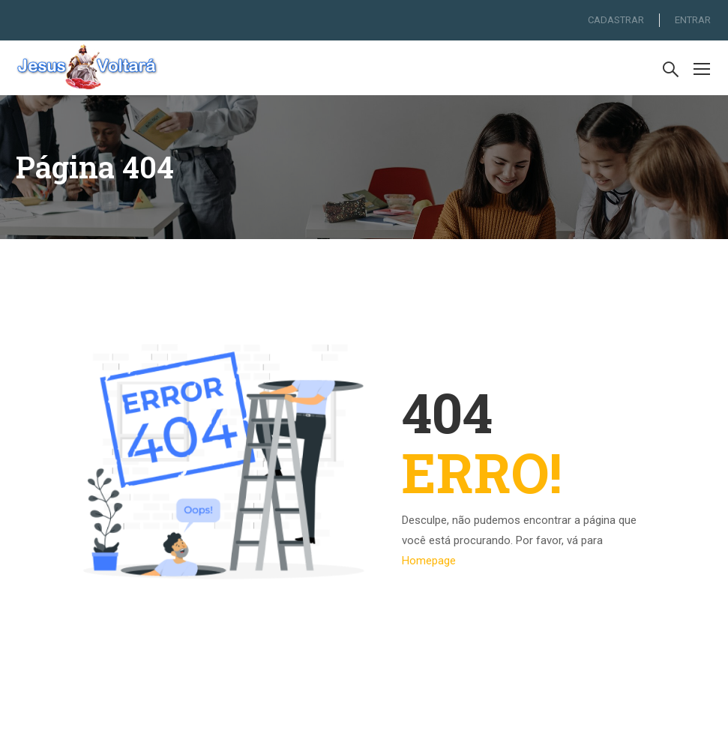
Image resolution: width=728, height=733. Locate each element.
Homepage (429, 560)
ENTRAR (693, 19)
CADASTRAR (616, 19)
